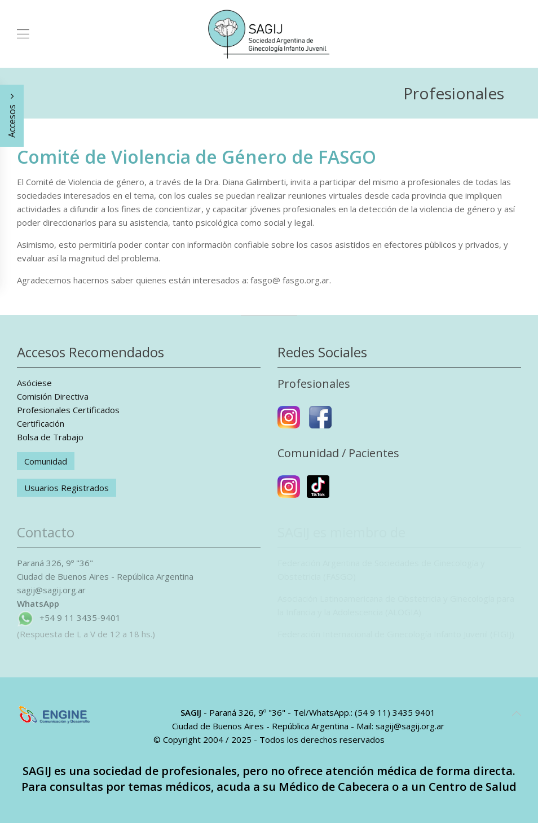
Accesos (12, 116)
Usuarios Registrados (66, 487)
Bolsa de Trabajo (50, 437)
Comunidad (45, 461)
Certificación (40, 423)
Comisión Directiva (53, 396)
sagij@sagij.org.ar (51, 590)
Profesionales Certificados (68, 409)
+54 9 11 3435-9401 (80, 617)
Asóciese (34, 382)
